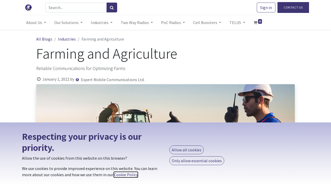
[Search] (112, 7)
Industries (67, 39)
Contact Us (293, 7)
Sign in (266, 7)
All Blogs (44, 39)
